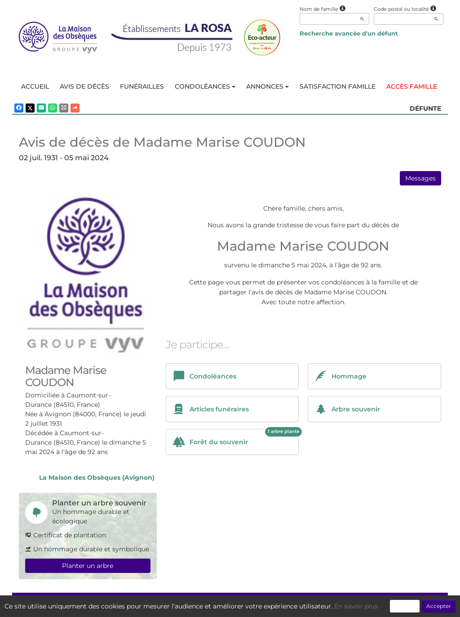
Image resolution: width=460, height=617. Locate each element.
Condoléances (205, 86)
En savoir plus (356, 606)
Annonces (267, 86)
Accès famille (411, 86)
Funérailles (142, 86)
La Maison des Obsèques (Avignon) (97, 477)
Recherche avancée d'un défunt (349, 33)
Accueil (35, 86)
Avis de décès (84, 86)
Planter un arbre (87, 566)
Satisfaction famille (338, 86)
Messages (420, 178)
